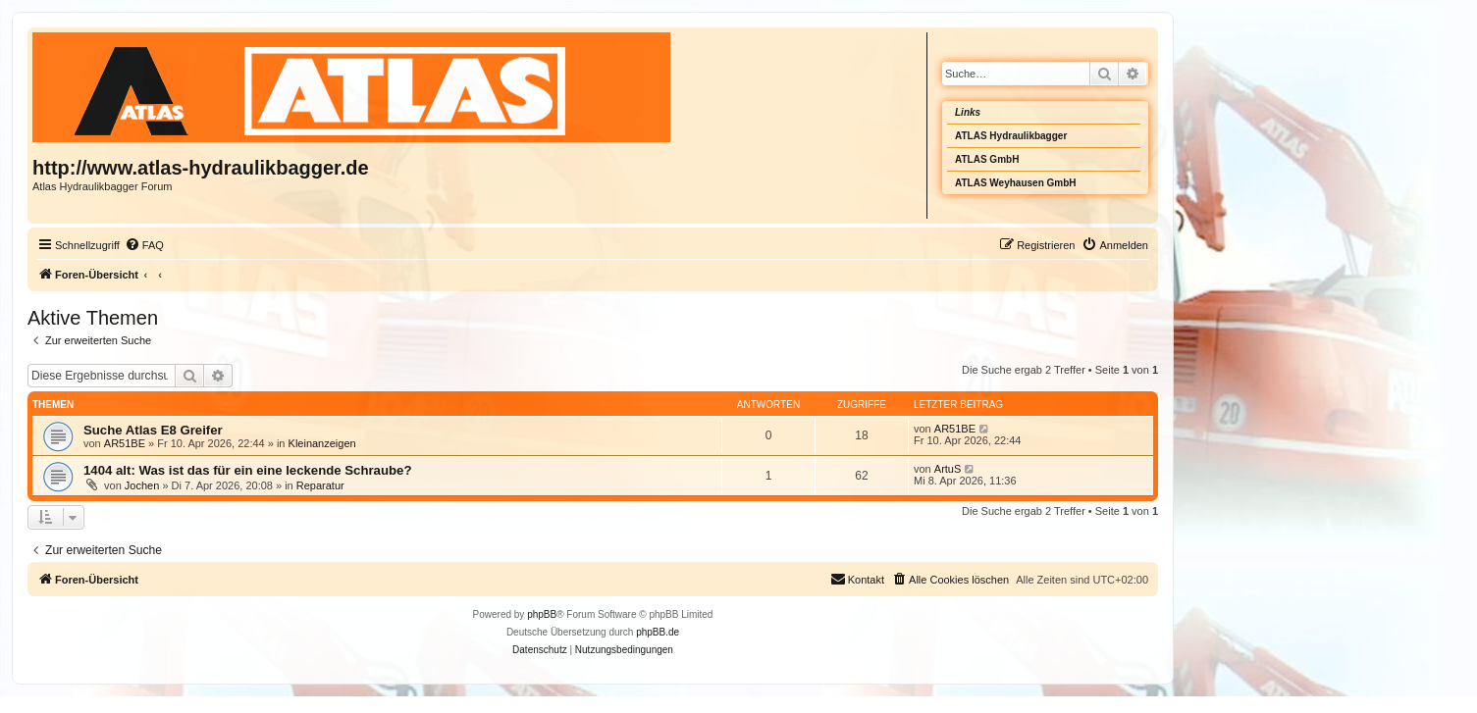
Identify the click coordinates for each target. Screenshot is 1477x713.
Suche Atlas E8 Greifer (153, 430)
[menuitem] (144, 245)
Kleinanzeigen (322, 443)
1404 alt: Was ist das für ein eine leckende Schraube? (247, 470)
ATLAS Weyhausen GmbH (1016, 183)
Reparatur (320, 485)
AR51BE (124, 443)
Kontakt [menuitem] (857, 579)
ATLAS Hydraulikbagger (1011, 135)
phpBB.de (657, 632)
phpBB (541, 614)
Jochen (142, 485)
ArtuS (948, 469)
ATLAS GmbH (987, 159)
